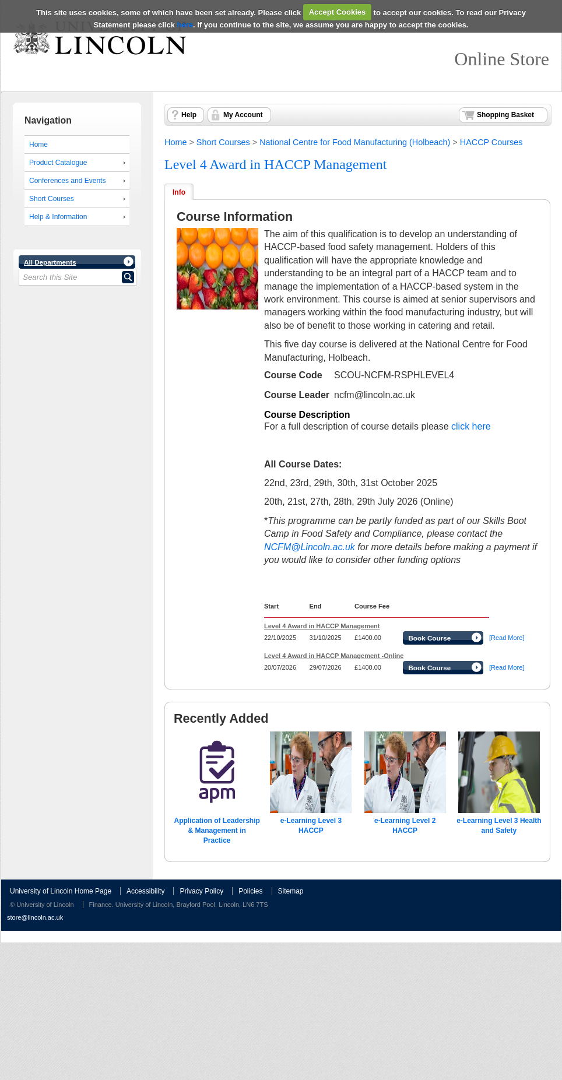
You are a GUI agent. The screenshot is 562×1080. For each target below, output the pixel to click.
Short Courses (51, 199)
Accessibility (145, 891)
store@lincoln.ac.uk (35, 917)
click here (471, 426)
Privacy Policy (201, 891)
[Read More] (507, 637)
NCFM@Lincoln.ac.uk (309, 547)
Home (38, 144)
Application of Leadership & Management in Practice (216, 831)
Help (188, 115)
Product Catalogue (58, 163)
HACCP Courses (491, 142)
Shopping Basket (505, 115)
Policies (250, 891)
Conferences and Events (67, 181)
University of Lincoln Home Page (60, 891)
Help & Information (58, 217)
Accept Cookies (337, 12)
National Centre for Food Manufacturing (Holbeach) (354, 142)
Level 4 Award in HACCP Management (275, 164)
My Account (243, 115)
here (185, 24)
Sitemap (291, 891)
